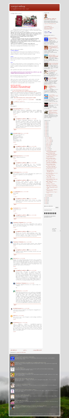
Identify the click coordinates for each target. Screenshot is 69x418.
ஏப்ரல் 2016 (48, 148)
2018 (46, 133)
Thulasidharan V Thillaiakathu (18, 222)
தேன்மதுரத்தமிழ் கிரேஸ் (17, 108)
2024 (46, 124)
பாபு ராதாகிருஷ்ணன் (16, 191)
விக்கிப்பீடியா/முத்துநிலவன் (49, 27)
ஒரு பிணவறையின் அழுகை (51, 168)
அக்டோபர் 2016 (49, 140)
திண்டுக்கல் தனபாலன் (17, 155)
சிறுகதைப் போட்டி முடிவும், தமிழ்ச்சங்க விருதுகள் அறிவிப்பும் (25, 389)
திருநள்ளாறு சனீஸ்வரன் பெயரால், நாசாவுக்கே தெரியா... (52, 173)
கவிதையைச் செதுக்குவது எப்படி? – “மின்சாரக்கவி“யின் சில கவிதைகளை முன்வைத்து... (53, 111)
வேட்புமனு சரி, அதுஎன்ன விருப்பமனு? (50, 176)
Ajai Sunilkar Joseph (16, 133)
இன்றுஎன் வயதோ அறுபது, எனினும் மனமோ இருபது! (53, 63)
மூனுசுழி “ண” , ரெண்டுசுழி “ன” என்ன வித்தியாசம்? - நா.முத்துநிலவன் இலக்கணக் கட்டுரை (53, 47)
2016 (46, 136)
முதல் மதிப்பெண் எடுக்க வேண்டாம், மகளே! (53, 71)
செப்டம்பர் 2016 (49, 141)
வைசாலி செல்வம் (16, 322)
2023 (46, 126)
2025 (46, 123)
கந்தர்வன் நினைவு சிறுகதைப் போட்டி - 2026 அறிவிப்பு (24, 373)
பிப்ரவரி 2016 (48, 194)
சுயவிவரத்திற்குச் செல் (48, 26)
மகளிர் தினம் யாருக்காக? (50, 183)
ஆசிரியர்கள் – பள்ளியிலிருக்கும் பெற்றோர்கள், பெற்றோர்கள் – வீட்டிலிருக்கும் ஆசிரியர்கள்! (31, 405)
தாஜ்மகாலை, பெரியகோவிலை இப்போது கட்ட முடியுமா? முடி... (52, 185)
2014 (46, 199)
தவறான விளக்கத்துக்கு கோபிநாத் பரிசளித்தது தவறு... (52, 78)
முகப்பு (25, 350)
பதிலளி (14, 114)
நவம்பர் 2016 (48, 138)
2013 (46, 200)
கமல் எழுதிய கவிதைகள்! (19, 367)
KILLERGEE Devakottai (17, 308)
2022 (46, 127)
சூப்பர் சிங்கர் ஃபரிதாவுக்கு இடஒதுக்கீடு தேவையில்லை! (51, 167)
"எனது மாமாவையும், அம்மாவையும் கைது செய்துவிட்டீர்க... (50, 171)
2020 (46, 130)
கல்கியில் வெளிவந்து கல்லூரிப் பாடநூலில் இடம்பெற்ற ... (51, 152)
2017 (46, 134)
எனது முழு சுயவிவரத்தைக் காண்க (50, 23)
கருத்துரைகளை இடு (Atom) (21, 352)
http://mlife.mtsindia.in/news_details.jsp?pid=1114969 (25, 97)
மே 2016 (47, 147)
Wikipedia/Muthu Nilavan (48, 28)
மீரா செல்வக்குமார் (16, 172)
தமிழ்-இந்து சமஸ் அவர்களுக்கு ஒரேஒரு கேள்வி (52, 87)
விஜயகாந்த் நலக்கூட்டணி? (50, 160)
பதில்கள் (15, 116)
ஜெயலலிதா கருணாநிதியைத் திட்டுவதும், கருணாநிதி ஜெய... (52, 162)
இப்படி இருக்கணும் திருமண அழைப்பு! (21, 400)
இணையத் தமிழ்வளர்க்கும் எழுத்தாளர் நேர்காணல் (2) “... (51, 158)
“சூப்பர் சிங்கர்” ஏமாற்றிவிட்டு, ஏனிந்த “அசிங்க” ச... (51, 156)
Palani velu (15, 258)
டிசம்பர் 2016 (48, 137)
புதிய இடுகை (14, 350)
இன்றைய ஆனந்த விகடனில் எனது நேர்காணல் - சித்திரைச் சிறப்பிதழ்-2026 (53, 56)
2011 (46, 203)
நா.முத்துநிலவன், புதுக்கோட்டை (21, 118)
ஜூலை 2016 (48, 144)
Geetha (14, 315)
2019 (46, 131)
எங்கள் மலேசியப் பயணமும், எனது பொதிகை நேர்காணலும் (53, 96)
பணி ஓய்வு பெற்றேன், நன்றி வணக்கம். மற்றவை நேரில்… (53, 39)
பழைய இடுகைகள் (37, 350)
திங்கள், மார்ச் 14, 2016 (25, 108)
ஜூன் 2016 (48, 145)
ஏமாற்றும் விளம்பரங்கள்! (50, 177)
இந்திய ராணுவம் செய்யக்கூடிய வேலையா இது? (51, 182)
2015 (46, 197)
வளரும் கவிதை (18, 6)
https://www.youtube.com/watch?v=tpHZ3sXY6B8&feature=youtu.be (24, 91)
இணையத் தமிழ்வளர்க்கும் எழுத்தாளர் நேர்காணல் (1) (51, 164)
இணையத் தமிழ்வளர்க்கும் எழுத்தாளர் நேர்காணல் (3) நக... (52, 154)
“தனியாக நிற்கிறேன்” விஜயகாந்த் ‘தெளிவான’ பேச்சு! (51, 179)
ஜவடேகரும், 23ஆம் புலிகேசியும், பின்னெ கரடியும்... (52, 190)
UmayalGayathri (16, 208)
